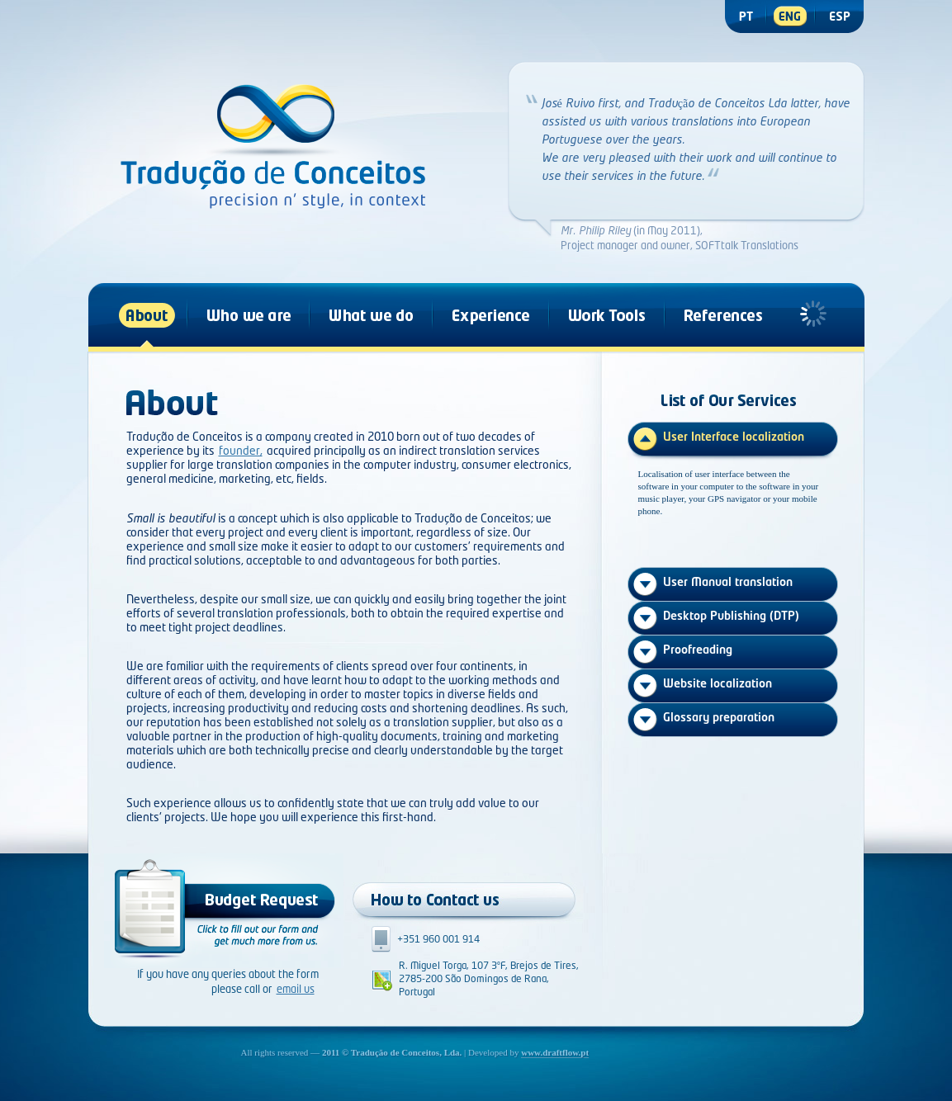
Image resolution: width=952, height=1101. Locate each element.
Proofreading (697, 650)
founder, (241, 451)
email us (296, 990)
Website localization (717, 684)
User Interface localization (733, 437)
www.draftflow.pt (555, 1052)
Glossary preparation (718, 718)
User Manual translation (728, 582)
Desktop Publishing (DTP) (731, 616)
